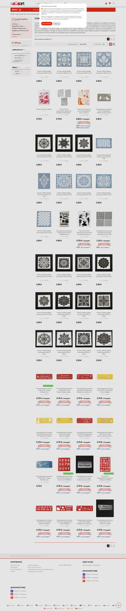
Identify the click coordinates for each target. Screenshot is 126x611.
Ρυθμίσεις (56, 23)
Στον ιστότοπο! (46, 23)
